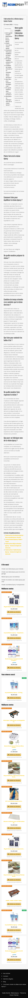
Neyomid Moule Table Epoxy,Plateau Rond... (14, 776)
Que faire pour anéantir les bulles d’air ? (8, 82)
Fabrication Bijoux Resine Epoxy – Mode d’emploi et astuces (13, 546)
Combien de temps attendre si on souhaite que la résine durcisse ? (9, 71)
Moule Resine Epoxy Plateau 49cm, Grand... (14, 746)
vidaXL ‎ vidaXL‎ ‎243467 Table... (14, 900)
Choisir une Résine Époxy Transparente (12, 585)
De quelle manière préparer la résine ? (9, 61)
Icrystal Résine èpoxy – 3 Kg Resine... (14, 632)
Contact (5, 976)
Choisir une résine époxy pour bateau (12, 569)
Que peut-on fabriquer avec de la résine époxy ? (9, 101)
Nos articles (6, 973)
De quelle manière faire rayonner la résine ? (9, 91)
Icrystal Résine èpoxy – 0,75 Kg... (14, 692)
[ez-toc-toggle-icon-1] (10, 31)
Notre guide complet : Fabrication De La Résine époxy (9, 37)
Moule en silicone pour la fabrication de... (14, 822)
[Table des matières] (11, 31)
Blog (16, 24)
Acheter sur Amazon (14, 612)
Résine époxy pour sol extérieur (10, 577)
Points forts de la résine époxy (9, 46)
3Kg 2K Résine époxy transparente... (14, 606)
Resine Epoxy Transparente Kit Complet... (14, 659)
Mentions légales (8, 979)
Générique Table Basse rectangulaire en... (14, 721)
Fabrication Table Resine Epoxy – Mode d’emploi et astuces (13, 552)
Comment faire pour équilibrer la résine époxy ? (9, 53)
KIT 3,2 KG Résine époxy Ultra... (14, 801)
